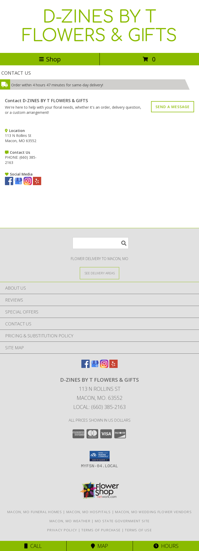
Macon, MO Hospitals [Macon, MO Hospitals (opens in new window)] (88, 512)
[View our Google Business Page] (18, 183)
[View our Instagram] (28, 183)
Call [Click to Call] (33, 545)
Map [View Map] (99, 545)
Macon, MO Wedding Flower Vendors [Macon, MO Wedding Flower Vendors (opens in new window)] (153, 512)
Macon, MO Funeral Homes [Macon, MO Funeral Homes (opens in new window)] (34, 512)
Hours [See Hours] (166, 545)
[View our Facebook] (9, 183)
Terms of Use (138, 530)
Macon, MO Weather (69, 521)
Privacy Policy (62, 530)
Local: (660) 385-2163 (99, 406)
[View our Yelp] (37, 183)
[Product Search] (101, 243)
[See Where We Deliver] (99, 272)
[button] (100, 456)
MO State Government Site (122, 521)
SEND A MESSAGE (172, 106)
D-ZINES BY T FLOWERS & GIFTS (99, 26)
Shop (50, 59)
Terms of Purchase (100, 530)
